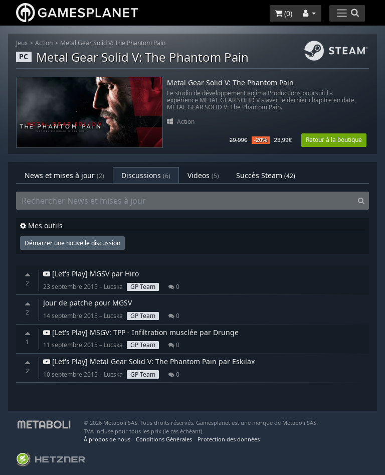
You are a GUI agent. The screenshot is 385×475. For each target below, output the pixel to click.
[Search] (361, 201)
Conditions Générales (164, 439)
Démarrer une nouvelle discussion (72, 243)
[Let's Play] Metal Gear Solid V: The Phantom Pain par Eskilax (149, 361)
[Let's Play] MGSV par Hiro (91, 273)
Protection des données (229, 439)
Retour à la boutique (334, 139)
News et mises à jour (64, 175)
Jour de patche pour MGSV (87, 302)
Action (44, 43)
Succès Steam (265, 175)
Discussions (145, 175)
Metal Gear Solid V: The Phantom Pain (112, 43)
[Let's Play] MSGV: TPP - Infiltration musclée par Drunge (141, 332)
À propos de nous (107, 439)
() (283, 13)
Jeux (22, 43)
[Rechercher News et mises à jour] (185, 201)
